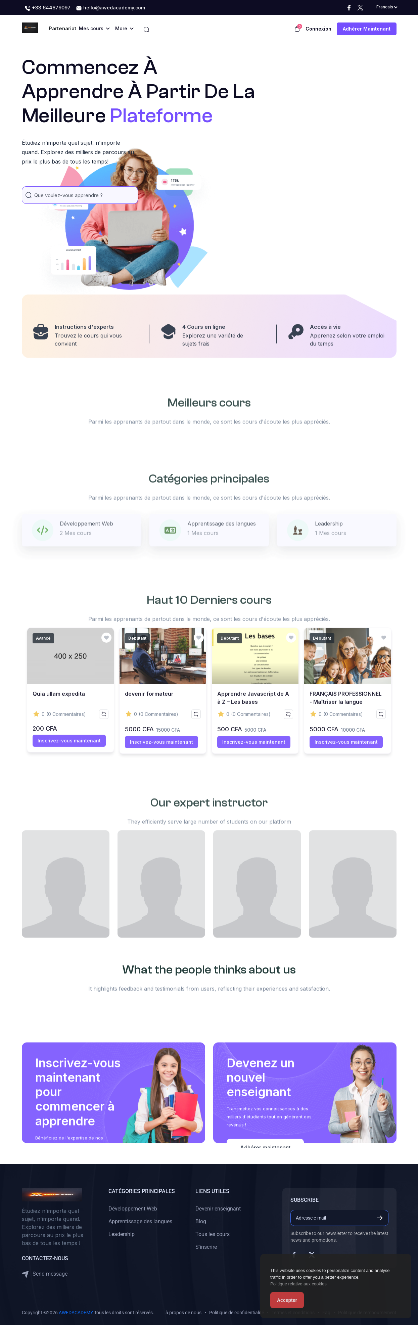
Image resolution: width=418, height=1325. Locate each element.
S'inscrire (206, 1245)
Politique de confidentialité (236, 1311)
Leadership (121, 1232)
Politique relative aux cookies (298, 1283)
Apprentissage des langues (140, 1220)
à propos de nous (183, 1311)
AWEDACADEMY (76, 1311)
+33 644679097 (48, 8)
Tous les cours (212, 1232)
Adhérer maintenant (366, 29)
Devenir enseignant (218, 1207)
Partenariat (62, 28)
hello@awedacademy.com (110, 8)
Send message (44, 1272)
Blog (200, 1220)
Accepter (287, 1300)
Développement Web (132, 1207)
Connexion (318, 29)
